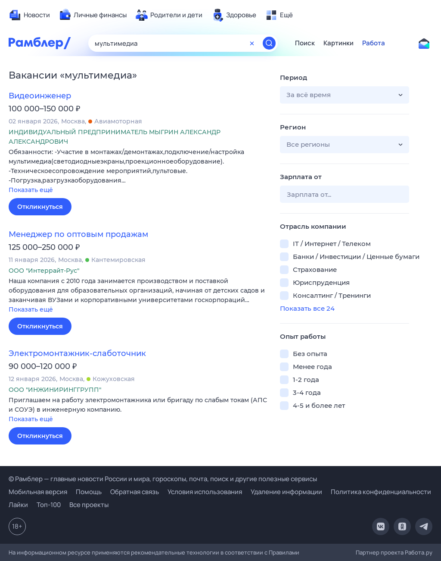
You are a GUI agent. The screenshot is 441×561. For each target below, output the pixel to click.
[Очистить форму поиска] (252, 43)
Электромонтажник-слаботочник (77, 353)
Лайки (18, 504)
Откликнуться (40, 207)
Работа (373, 43)
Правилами (284, 552)
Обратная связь (134, 491)
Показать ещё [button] (31, 190)
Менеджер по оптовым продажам (78, 234)
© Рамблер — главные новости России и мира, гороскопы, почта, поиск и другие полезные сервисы (163, 478)
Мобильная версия (38, 491)
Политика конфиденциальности (381, 491)
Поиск (305, 43)
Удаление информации (286, 491)
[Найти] (269, 43)
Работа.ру (418, 552)
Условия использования (205, 491)
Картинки (338, 43)
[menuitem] (29, 15)
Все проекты (89, 504)
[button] (138, 171)
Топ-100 (49, 504)
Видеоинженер (40, 96)
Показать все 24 (307, 308)
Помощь (89, 491)
